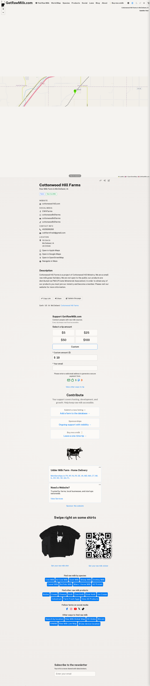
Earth (41, 305)
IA (49, 305)
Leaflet (121, 176)
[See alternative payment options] (79, 380)
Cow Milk (50, 580)
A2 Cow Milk (62, 580)
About (104, 3)
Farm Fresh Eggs (71, 599)
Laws (91, 3)
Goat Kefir (91, 594)
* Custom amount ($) (61, 353)
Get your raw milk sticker (98, 566)
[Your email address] (75, 368)
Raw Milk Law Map (68, 623)
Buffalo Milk (66, 584)
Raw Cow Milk (51, 194)
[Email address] (75, 673)
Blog (98, 3)
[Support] (132, 3)
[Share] (105, 180)
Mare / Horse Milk (82, 584)
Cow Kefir (79, 594)
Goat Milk (74, 580)
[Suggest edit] (109, 180)
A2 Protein (97, 584)
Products (76, 3)
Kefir (70, 594)
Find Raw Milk (42, 3)
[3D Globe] (128, 3)
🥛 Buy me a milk (116, 3)
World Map (56, 3)
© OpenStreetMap (131, 176)
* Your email (57, 364)
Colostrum (57, 599)
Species (66, 3)
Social (84, 3)
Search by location (54, 619)
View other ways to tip (75, 387)
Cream (54, 594)
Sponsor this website (75, 506)
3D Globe (91, 619)
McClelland (55, 305)
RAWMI (53, 623)
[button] (3, 9)
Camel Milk (53, 584)
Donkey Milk (98, 580)
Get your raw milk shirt (60, 566)
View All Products (90, 599)
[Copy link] (100, 180)
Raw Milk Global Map (75, 619)
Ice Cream (102, 594)
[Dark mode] (136, 3)
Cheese (62, 594)
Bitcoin (101, 619)
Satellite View (144, 10)
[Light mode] (144, 3)
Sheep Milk (86, 580)
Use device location (89, 624)
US (46, 305)
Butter (46, 594)
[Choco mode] (140, 3)
